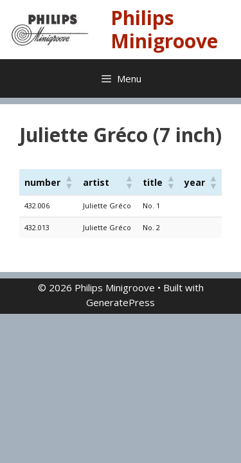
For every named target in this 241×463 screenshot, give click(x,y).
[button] (69, 182)
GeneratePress (120, 302)
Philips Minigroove (164, 29)
